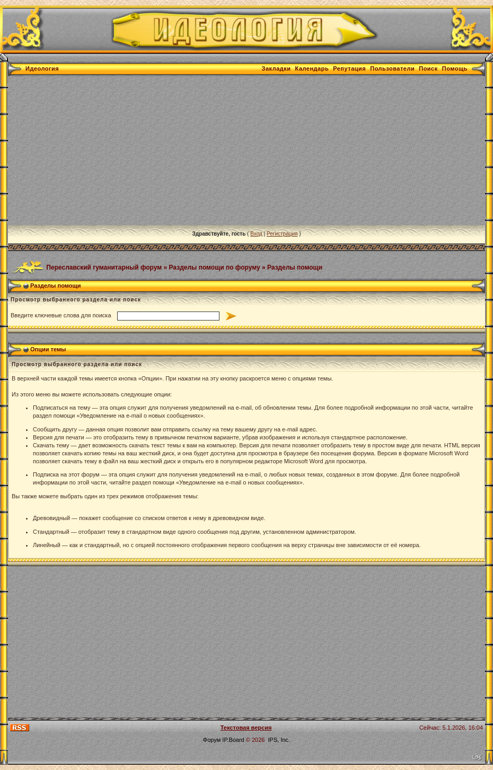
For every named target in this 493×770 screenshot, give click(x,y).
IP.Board (233, 740)
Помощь (455, 68)
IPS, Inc (278, 740)
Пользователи (392, 68)
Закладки (276, 68)
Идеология (42, 68)
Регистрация (282, 234)
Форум (212, 740)
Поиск (428, 68)
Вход (256, 234)
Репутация (349, 68)
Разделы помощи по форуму (214, 267)
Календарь (312, 68)
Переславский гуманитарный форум (104, 267)
